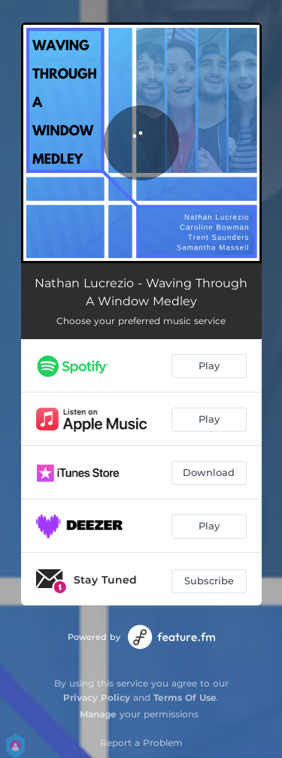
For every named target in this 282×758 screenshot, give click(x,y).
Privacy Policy (96, 697)
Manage (98, 714)
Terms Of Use (185, 697)
